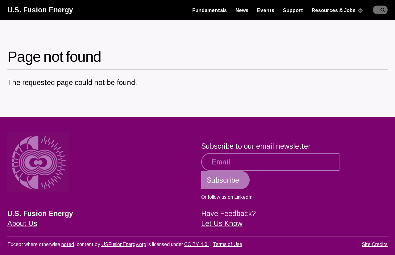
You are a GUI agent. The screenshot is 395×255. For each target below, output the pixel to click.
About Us (22, 223)
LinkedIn (243, 197)
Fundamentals (209, 10)
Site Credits (375, 244)
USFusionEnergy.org (123, 244)
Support (293, 10)
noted (67, 244)
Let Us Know (222, 223)
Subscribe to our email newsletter (255, 146)
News (241, 10)
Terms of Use (227, 244)
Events (265, 10)
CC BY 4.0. (196, 244)
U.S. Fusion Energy (40, 10)
